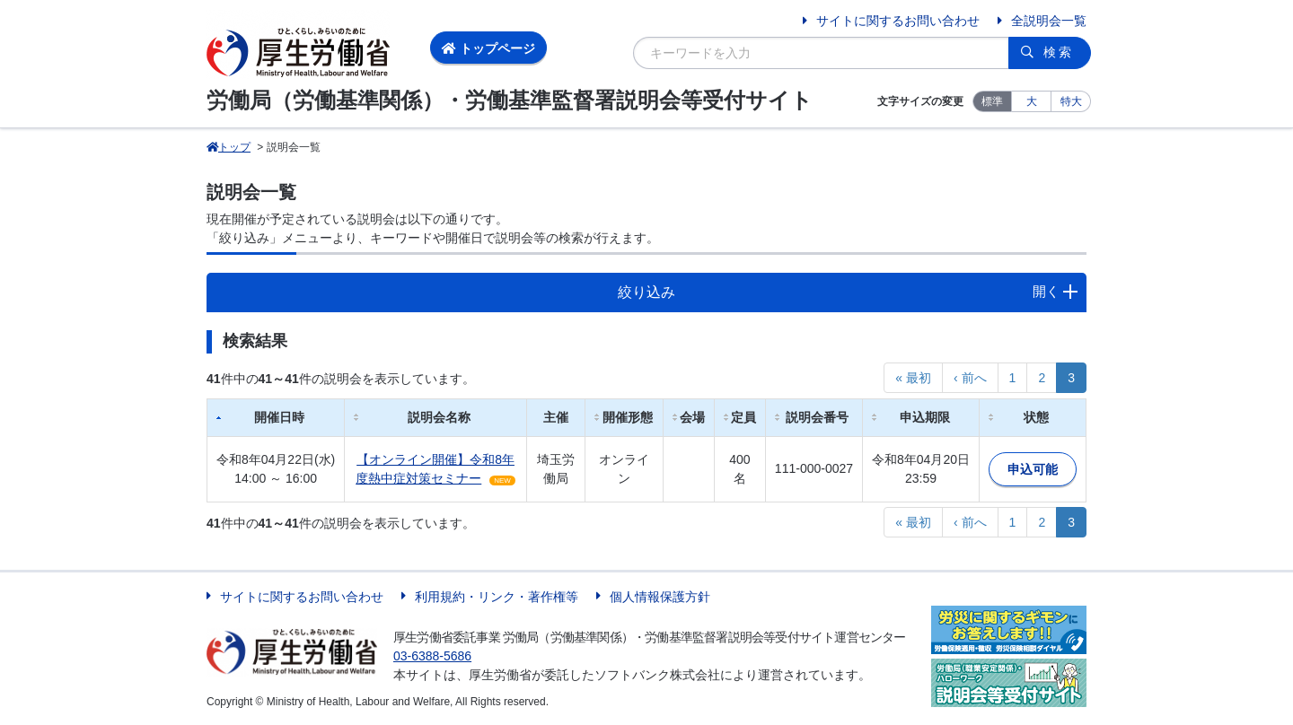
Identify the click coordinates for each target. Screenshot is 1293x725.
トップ (229, 147)
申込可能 (1032, 469)
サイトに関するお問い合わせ (898, 20)
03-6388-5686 (432, 656)
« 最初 (913, 378)
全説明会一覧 (1048, 20)
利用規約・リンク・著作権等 (496, 597)
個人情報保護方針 (660, 597)
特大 (1071, 101)
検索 (1058, 52)
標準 (992, 101)
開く (1046, 291)
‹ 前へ (970, 378)
